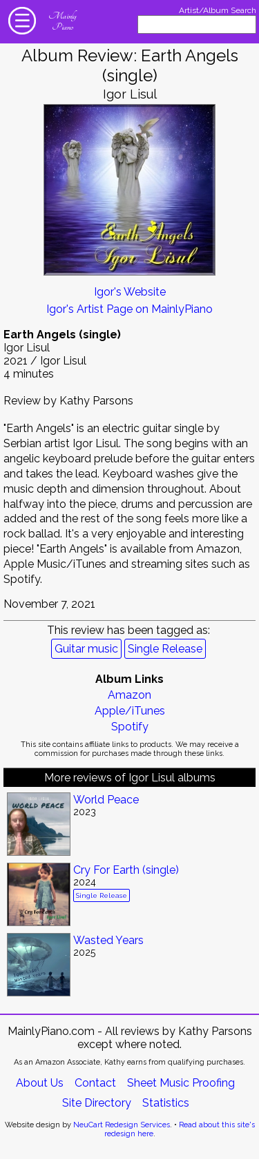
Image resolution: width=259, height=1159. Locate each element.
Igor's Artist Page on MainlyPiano (129, 309)
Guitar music (86, 648)
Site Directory (96, 1102)
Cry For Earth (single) (126, 869)
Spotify (129, 726)
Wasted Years (108, 940)
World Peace (106, 799)
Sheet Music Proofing (181, 1082)
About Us (40, 1082)
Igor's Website (130, 291)
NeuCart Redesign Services (121, 1124)
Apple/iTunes (130, 710)
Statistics (165, 1102)
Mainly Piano (62, 21)
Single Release (165, 648)
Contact (95, 1082)
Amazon (129, 694)
